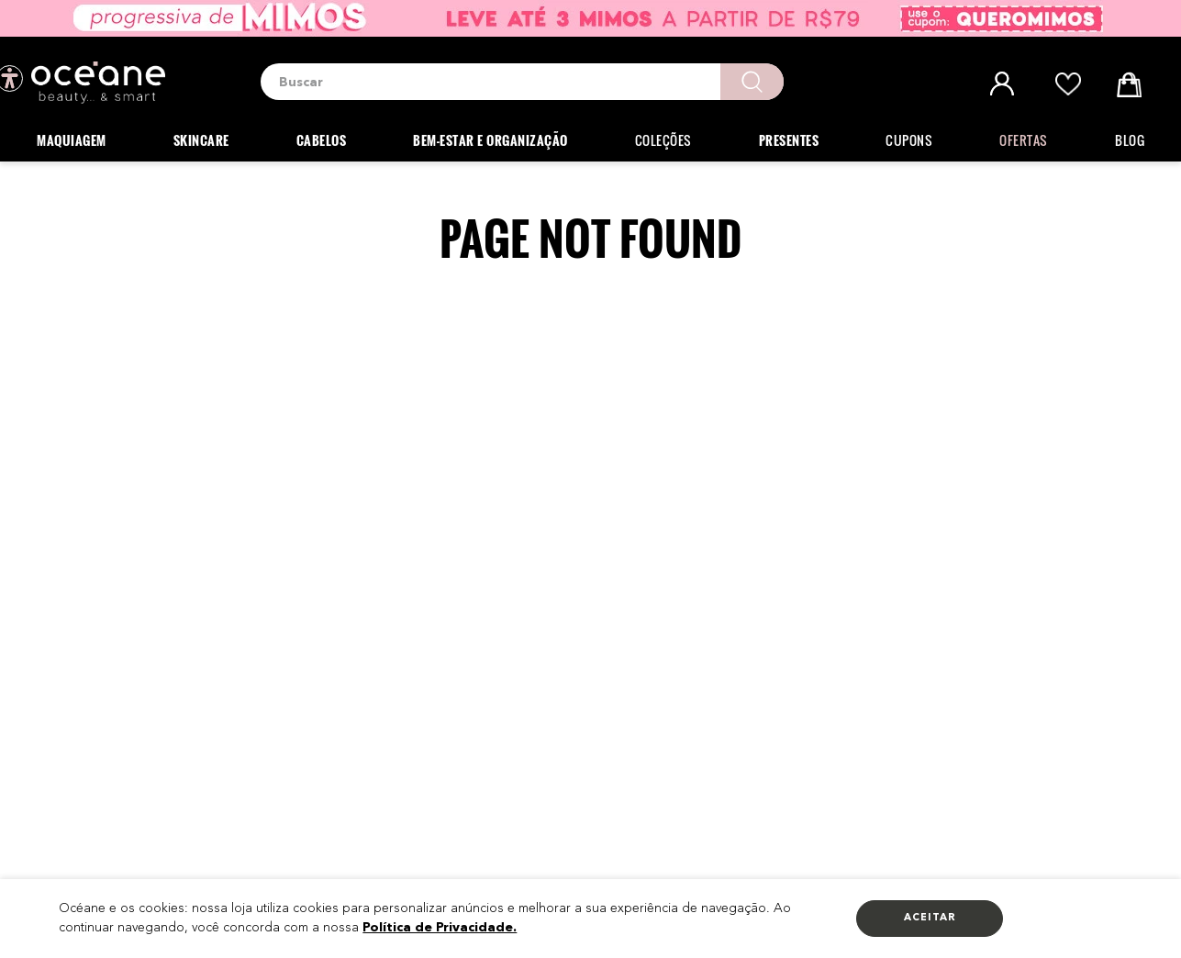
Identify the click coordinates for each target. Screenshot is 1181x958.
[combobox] (522, 82)
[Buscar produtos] (752, 81)
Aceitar (930, 918)
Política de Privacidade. (439, 927)
